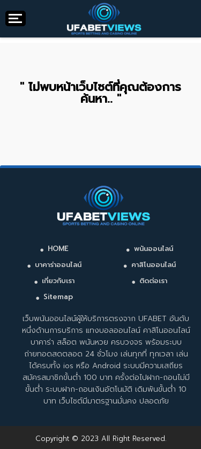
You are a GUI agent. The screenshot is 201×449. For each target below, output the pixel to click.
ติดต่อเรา (153, 281)
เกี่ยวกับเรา (58, 281)
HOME (58, 248)
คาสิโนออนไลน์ (153, 265)
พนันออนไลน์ (153, 248)
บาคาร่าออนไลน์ (58, 265)
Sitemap (58, 297)
